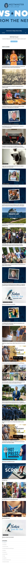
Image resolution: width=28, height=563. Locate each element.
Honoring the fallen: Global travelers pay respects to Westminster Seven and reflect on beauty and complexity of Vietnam (13, 361)
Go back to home (14, 20)
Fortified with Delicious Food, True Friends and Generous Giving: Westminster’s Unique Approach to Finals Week (13, 86)
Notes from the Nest (5, 142)
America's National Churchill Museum (7, 122)
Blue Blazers (7, 162)
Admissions (4, 241)
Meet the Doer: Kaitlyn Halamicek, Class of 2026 (10, 164)
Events (19, 555)
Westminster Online (6, 548)
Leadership (4, 536)
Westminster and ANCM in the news (8, 440)
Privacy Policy (9, 555)
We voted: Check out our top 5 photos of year (10, 478)
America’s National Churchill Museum (8, 527)
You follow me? (4, 459)
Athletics (4, 529)
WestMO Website (14, 555)
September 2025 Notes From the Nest (8, 283)
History (8, 181)
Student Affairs (5, 544)
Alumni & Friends (5, 221)
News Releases (8, 201)
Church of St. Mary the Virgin (15, 122)
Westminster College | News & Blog (14, 9)
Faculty (9, 358)
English (4, 398)
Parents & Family (5, 542)
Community (8, 241)
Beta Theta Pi (4, 181)
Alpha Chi (4, 162)
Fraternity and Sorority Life (7, 538)
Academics (4, 201)
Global (8, 221)
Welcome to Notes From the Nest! (8, 516)
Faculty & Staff (13, 339)
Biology (9, 378)
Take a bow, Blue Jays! (6, 497)
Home (5, 555)
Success (4, 546)
